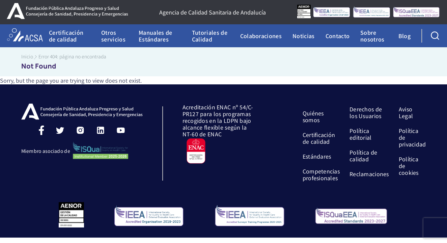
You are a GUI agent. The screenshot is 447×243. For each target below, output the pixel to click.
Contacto (338, 35)
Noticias (303, 35)
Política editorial (361, 133)
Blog (404, 35)
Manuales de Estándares (155, 36)
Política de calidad (363, 155)
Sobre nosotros (372, 36)
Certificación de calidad (66, 36)
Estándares (317, 156)
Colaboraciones (261, 35)
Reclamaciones (369, 173)
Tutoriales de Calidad (209, 36)
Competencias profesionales (321, 174)
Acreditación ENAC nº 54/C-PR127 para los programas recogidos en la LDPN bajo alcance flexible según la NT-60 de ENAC (218, 120)
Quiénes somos (313, 116)
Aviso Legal (406, 112)
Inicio (27, 56)
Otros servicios (113, 36)
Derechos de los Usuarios (366, 112)
